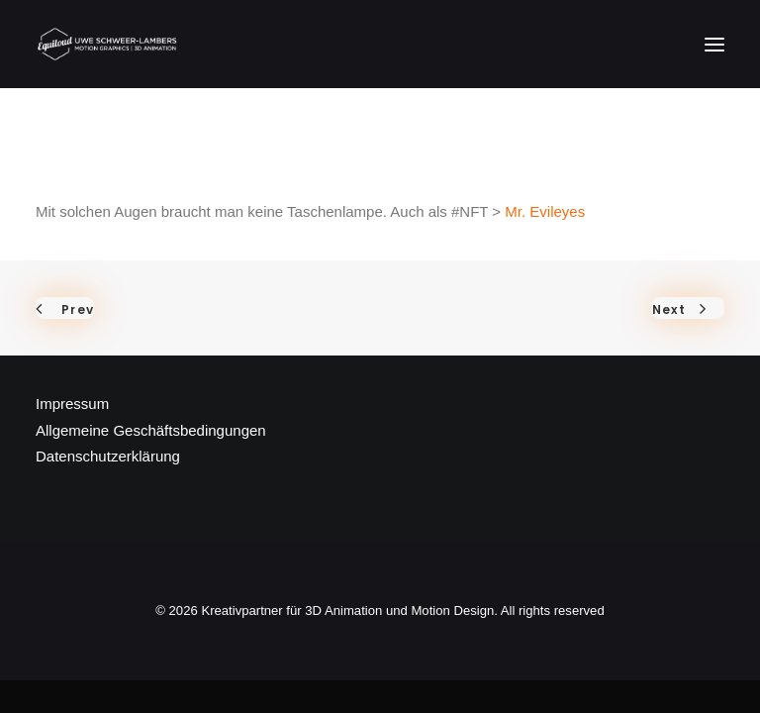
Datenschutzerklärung (108, 456)
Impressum (72, 403)
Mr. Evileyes (545, 211)
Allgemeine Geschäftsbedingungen (151, 430)
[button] (714, 44)
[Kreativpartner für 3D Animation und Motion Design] (108, 44)
